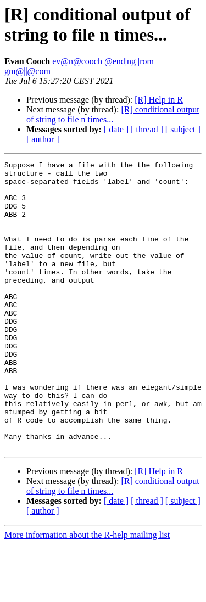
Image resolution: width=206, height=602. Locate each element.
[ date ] (116, 129)
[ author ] (42, 139)
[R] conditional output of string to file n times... (112, 114)
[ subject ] (183, 129)
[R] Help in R (159, 99)
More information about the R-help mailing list (87, 592)
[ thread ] (147, 129)
